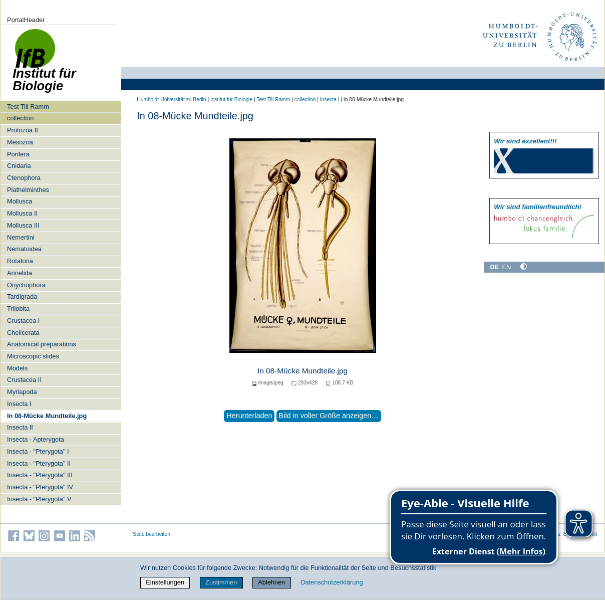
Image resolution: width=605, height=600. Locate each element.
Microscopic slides (33, 356)
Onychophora (26, 285)
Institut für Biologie (231, 99)
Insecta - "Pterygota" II (39, 463)
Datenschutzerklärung (331, 582)
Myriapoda (22, 391)
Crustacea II (24, 379)
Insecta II (20, 427)
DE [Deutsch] (494, 267)
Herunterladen (249, 416)
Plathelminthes (28, 189)
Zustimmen (221, 582)
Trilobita (18, 308)
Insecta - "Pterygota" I (38, 451)
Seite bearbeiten (151, 534)
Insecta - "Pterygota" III (40, 475)
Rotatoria (20, 261)
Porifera (18, 154)
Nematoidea (24, 249)
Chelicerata (23, 332)
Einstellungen (165, 582)
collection (20, 118)
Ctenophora (24, 177)
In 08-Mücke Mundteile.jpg (47, 416)
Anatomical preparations (41, 344)
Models (17, 368)
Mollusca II (22, 213)
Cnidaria (19, 165)
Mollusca (20, 201)
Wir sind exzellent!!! (525, 141)
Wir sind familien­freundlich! (537, 207)
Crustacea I (23, 320)
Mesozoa (20, 142)
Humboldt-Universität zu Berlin (171, 99)
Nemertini (21, 237)
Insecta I (19, 404)
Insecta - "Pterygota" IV (40, 487)
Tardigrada (22, 296)
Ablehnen (271, 582)
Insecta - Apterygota (35, 439)
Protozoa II (22, 130)
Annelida (19, 273)
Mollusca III (23, 225)
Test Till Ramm (28, 106)
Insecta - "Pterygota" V (39, 499)
